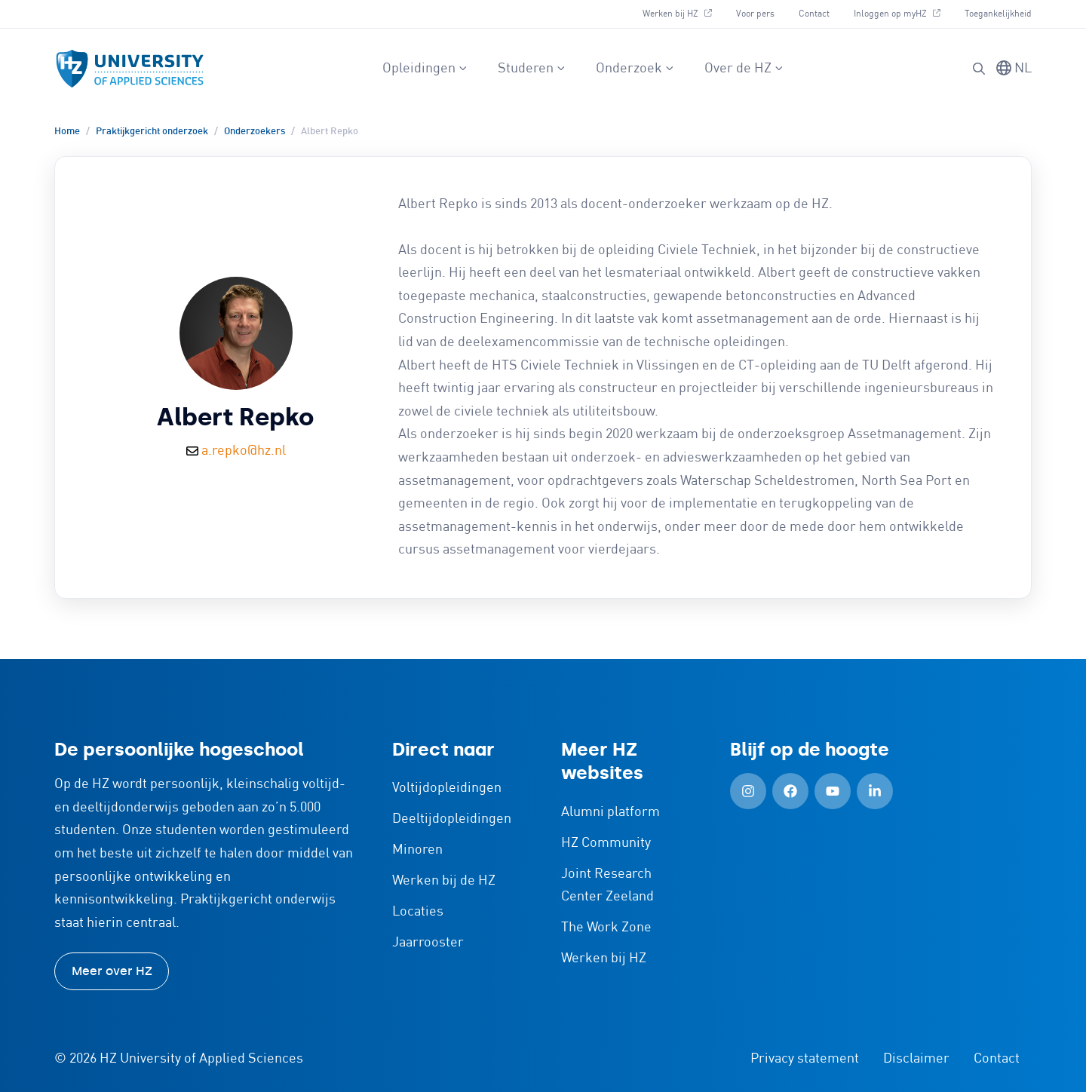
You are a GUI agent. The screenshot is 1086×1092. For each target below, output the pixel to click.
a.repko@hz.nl (243, 451)
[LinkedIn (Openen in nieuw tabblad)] (875, 791)
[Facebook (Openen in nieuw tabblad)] (790, 791)
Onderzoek (635, 68)
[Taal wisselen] (1014, 69)
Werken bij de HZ (443, 881)
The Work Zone (606, 927)
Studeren (532, 68)
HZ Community (606, 843)
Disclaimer (916, 1059)
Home (67, 131)
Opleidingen (425, 68)
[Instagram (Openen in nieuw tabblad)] (748, 791)
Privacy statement (804, 1059)
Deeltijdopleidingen (451, 819)
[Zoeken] (979, 69)
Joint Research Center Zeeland (607, 885)
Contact (814, 14)
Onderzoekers (254, 131)
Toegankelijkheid (998, 14)
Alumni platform (610, 812)
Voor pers (755, 14)
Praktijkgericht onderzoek (152, 131)
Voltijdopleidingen (447, 788)
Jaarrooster (428, 942)
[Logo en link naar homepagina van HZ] (129, 68)
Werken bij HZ (683, 12)
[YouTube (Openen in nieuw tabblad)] (832, 791)
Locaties (417, 912)
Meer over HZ (112, 971)
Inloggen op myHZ (903, 12)
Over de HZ (744, 68)
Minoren (417, 850)
